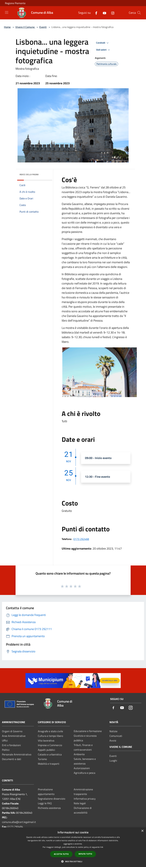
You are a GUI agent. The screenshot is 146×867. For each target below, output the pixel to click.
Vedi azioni (103, 50)
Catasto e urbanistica (50, 754)
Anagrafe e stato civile (50, 731)
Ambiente (79, 754)
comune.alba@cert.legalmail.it (19, 822)
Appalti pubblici (46, 750)
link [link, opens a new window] (101, 847)
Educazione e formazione (88, 731)
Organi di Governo (12, 731)
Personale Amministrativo (16, 754)
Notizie (113, 731)
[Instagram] (111, 12)
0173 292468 (81, 539)
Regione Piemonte (15, 3)
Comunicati (115, 736)
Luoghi (113, 761)
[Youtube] (103, 12)
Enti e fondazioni (11, 745)
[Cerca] (139, 13)
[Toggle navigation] (7, 12)
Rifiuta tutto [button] (85, 853)
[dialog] (73, 847)
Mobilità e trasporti (48, 764)
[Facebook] (95, 12)
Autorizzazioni (82, 768)
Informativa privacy (85, 799)
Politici (6, 750)
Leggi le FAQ (45, 803)
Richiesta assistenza (49, 808)
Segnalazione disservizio (51, 799)
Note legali (80, 803)
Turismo (42, 759)
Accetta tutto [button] (61, 854)
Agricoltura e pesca (84, 773)
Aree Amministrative (13, 736)
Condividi (103, 43)
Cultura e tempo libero (50, 736)
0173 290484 (15, 827)
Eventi (43, 27)
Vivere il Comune (25, 27)
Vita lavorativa (46, 740)
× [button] (142, 831)
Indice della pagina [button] (29, 174)
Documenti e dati (11, 759)
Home (7, 27)
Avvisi (112, 740)
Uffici (5, 740)
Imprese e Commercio (50, 745)
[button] (73, 861)
